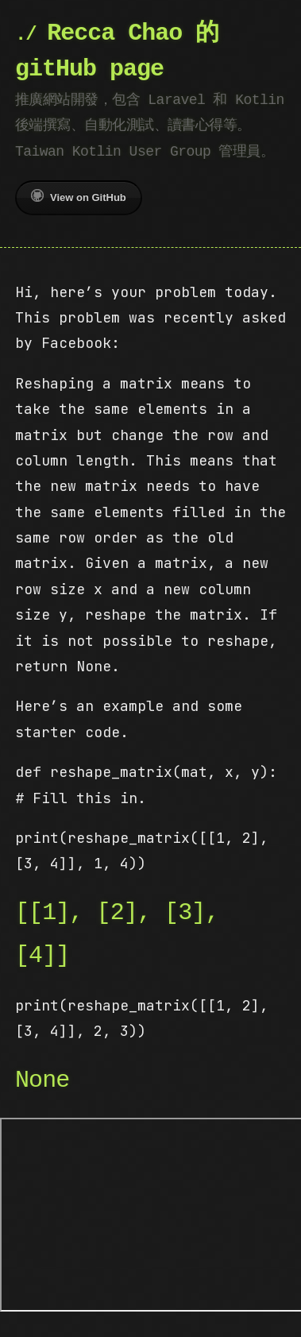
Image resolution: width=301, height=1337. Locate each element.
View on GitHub (78, 196)
